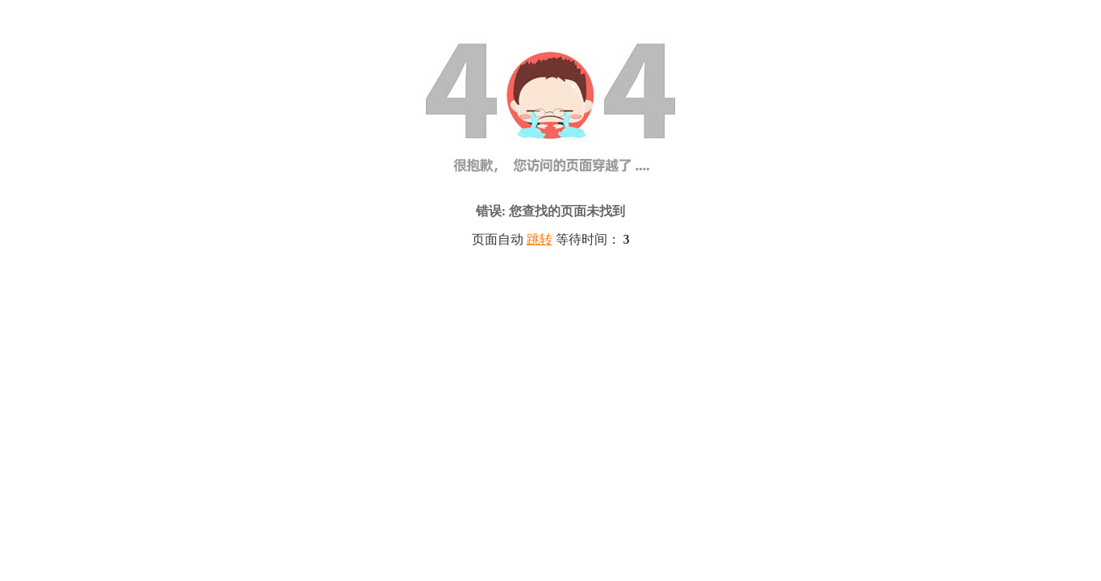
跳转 (540, 239)
